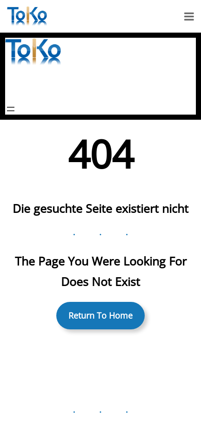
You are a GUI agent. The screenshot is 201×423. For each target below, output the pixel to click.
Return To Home (100, 315)
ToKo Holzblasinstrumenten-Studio (84, 84)
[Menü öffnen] (10, 109)
